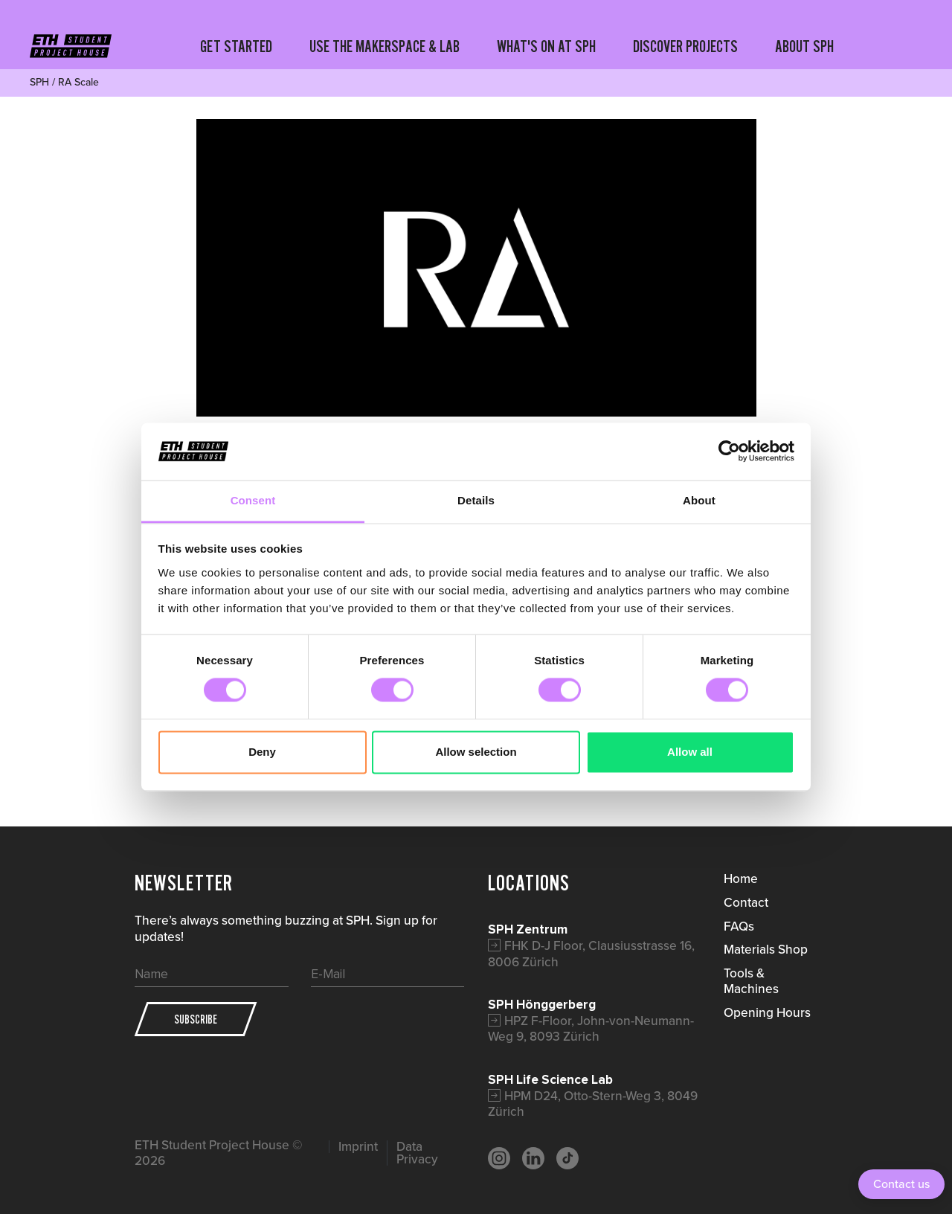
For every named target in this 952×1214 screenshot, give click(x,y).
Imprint (358, 1146)
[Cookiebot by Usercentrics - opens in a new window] (729, 451)
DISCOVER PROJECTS (685, 46)
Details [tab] (476, 500)
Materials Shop (766, 949)
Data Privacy (417, 1153)
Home (741, 878)
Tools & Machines (751, 981)
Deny (262, 751)
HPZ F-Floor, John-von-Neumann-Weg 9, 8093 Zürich (591, 1029)
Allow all (690, 751)
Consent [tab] (253, 500)
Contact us (901, 1183)
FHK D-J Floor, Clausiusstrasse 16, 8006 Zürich (591, 953)
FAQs (739, 926)
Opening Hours (767, 1012)
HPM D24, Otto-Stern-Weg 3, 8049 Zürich (593, 1104)
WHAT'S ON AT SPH (546, 46)
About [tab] (699, 500)
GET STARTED (236, 46)
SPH (39, 82)
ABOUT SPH (804, 46)
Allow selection (475, 751)
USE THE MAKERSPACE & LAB (384, 46)
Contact (746, 902)
